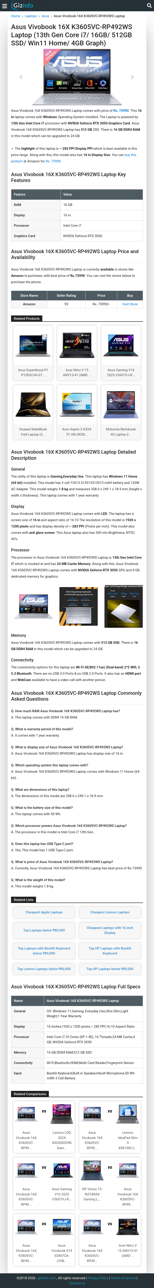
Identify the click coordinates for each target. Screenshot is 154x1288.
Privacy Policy (98, 1278)
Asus (45, 16)
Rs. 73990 (53, 161)
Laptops (31, 16)
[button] (21, 77)
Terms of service (123, 1278)
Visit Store (130, 304)
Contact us (77, 1283)
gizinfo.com (47, 1278)
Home (15, 16)
